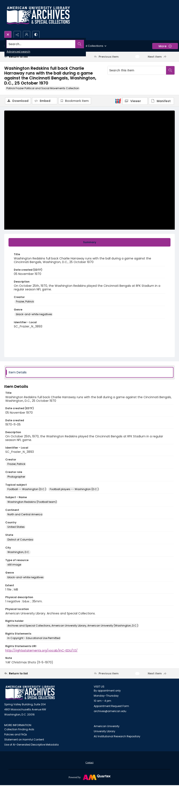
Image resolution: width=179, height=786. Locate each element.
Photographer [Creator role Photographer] (16, 477)
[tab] (89, 243)
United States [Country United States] (16, 527)
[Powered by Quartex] (89, 777)
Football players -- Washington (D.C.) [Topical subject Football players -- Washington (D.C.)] (74, 489)
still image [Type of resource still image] (14, 565)
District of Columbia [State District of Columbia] (20, 540)
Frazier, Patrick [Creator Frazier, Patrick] (25, 302)
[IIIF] (118, 100)
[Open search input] (7, 34)
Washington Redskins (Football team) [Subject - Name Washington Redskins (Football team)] (32, 502)
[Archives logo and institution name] (38, 15)
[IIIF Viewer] (135, 101)
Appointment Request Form (111, 706)
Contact (89, 762)
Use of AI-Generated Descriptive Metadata (31, 745)
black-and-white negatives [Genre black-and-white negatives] (34, 314)
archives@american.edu (110, 711)
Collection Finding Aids (19, 730)
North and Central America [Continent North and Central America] (24, 515)
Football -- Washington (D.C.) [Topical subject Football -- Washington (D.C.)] (26, 489)
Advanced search (18, 51)
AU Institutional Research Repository (117, 737)
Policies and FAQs (15, 735)
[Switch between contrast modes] (36, 34)
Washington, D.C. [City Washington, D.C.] (18, 552)
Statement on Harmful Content (24, 740)
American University (106, 726)
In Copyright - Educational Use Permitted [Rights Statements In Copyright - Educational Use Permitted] (33, 638)
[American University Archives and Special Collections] (30, 693)
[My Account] (26, 34)
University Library (104, 731)
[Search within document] (170, 70)
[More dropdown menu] (165, 46)
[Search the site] (72, 44)
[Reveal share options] (17, 34)
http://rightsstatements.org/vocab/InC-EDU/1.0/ (41, 651)
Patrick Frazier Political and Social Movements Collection (42, 88)
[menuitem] (89, 762)
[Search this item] (137, 70)
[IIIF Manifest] (161, 101)
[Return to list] (27, 56)
